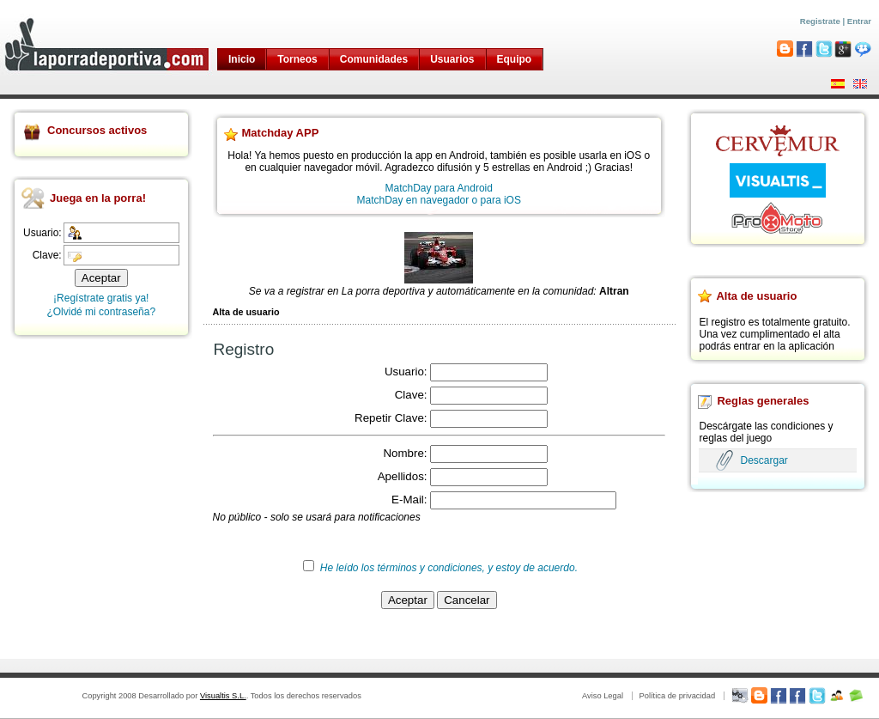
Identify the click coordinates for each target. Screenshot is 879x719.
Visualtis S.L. (223, 696)
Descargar (763, 460)
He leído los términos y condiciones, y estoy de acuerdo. (449, 568)
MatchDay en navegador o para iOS (439, 200)
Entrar (859, 21)
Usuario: (42, 233)
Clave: (47, 255)
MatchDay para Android (439, 188)
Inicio (241, 59)
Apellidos (401, 476)
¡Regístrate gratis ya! (101, 298)
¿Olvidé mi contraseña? (100, 312)
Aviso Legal (602, 696)
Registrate (820, 21)
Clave (409, 394)
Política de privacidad (677, 696)
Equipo (514, 59)
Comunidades (374, 59)
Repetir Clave (389, 417)
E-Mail (407, 499)
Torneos (297, 59)
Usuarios (452, 59)
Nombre (403, 453)
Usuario (404, 371)
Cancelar (466, 600)
